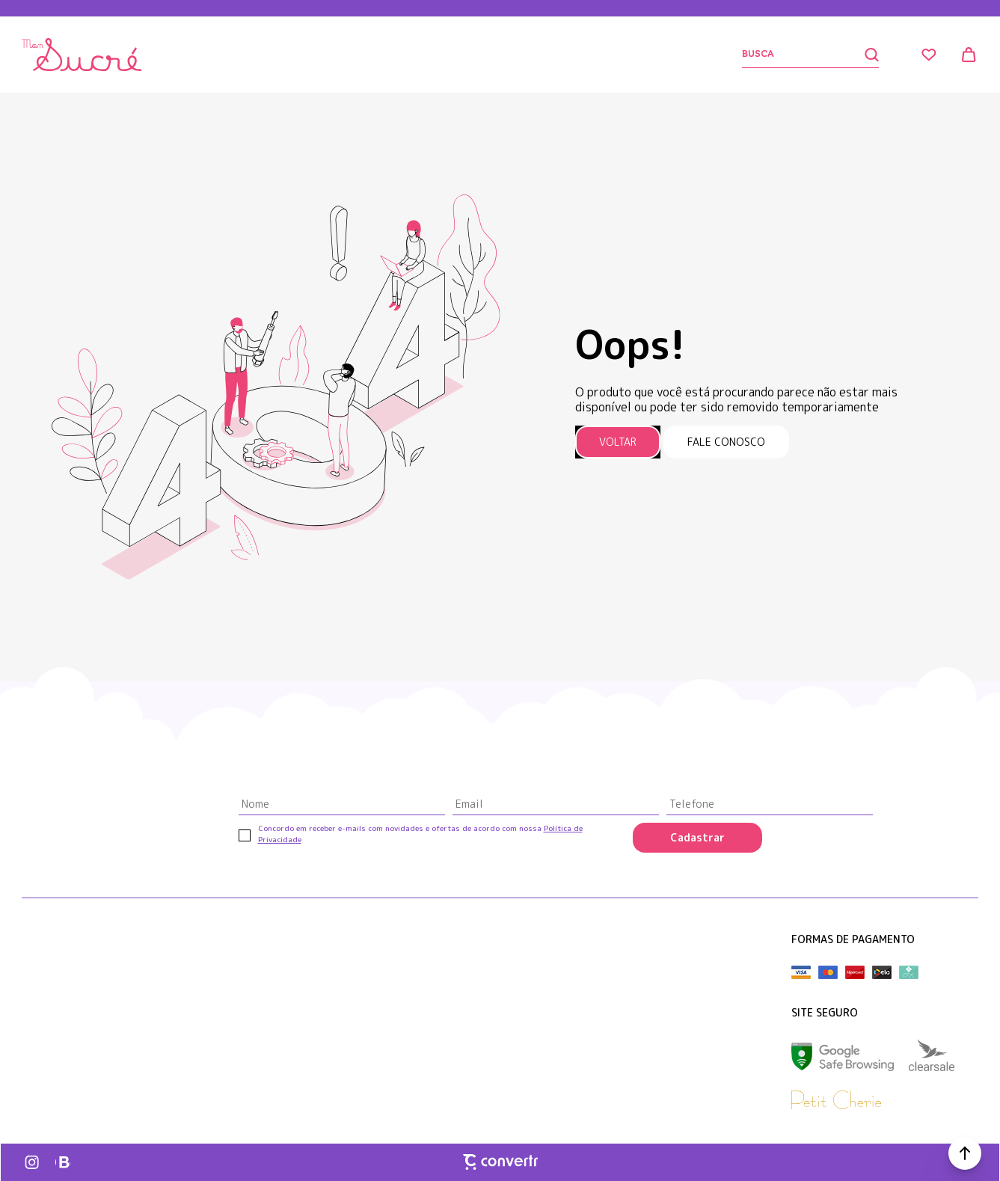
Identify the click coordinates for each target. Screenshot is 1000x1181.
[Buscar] (810, 55)
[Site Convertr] (500, 1161)
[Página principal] (81, 54)
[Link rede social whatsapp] (63, 1162)
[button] (964, 1153)
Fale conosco (726, 442)
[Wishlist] (929, 55)
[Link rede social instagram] (33, 1162)
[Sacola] (969, 55)
